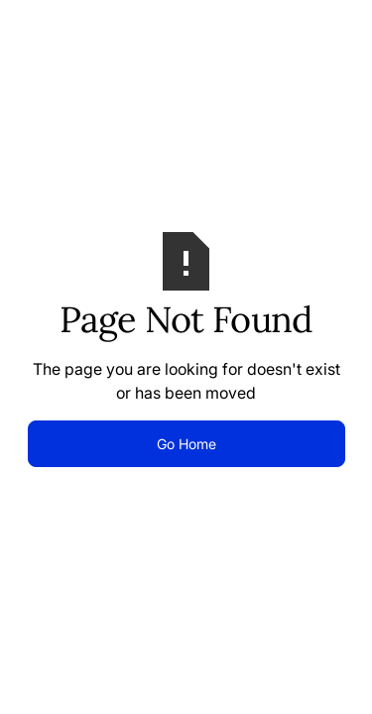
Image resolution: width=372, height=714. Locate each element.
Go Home (186, 443)
